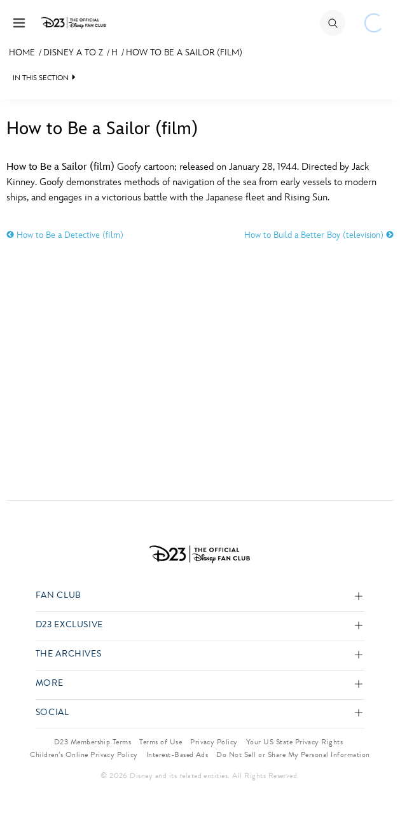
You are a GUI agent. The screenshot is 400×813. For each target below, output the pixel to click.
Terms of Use (160, 741)
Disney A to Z (73, 52)
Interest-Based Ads (177, 754)
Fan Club (58, 595)
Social (52, 712)
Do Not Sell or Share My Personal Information (292, 754)
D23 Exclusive (69, 625)
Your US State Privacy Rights (294, 741)
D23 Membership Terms (93, 741)
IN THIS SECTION (41, 78)
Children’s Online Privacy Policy (83, 754)
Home (22, 52)
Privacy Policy (214, 741)
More (50, 683)
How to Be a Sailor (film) (184, 52)
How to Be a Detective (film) (64, 235)
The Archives (69, 654)
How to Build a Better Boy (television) (319, 235)
